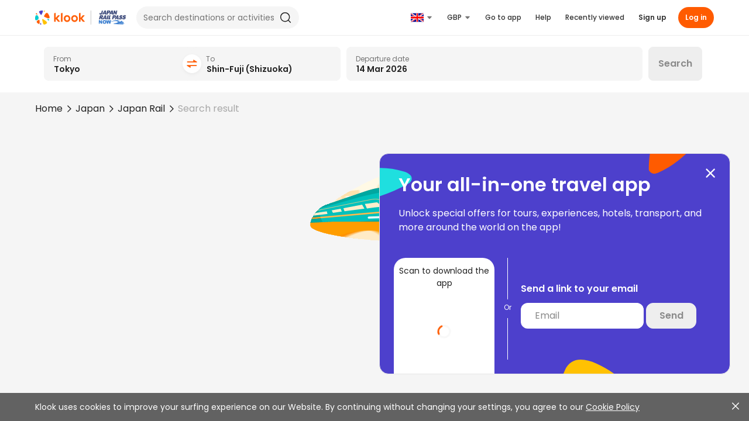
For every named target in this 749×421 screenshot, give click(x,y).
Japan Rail (141, 108)
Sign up (652, 17)
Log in (696, 17)
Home (49, 108)
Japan (90, 108)
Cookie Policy (613, 407)
